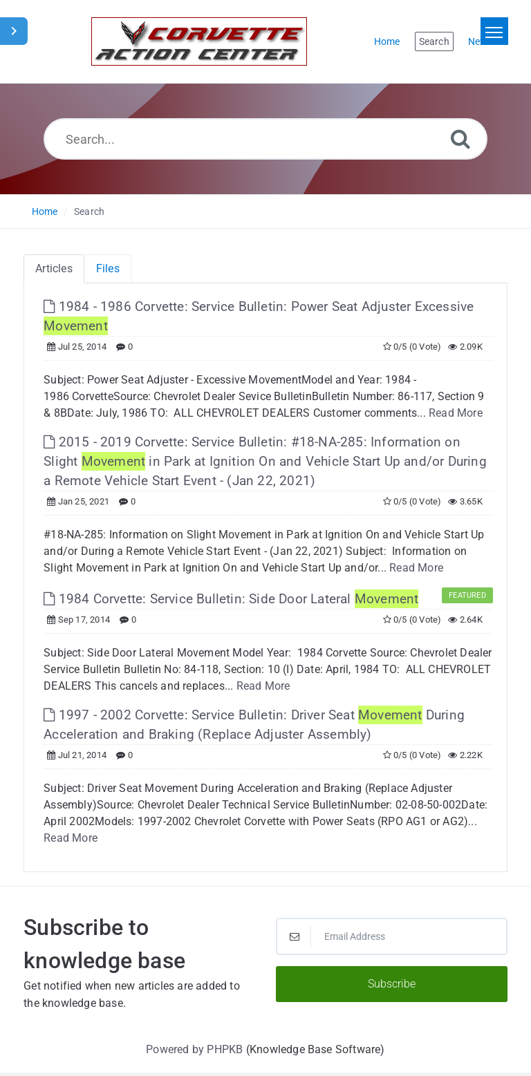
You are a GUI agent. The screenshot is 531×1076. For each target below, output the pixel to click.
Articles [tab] (54, 268)
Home (45, 211)
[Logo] (199, 41)
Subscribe (392, 983)
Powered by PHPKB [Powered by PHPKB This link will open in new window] (194, 1049)
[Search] (460, 138)
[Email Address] (391, 936)
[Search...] (266, 139)
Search (89, 211)
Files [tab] (108, 268)
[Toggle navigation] (494, 31)
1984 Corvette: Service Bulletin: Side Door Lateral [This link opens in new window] (231, 599)
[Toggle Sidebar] (14, 31)
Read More (456, 412)
